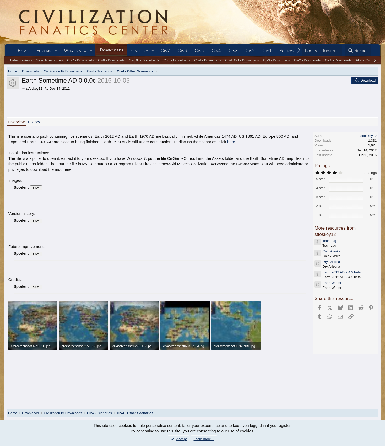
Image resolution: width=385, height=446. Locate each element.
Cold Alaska (331, 251)
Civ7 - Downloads (80, 60)
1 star (320, 215)
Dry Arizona (331, 262)
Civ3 (233, 50)
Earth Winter (331, 283)
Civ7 (165, 50)
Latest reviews (21, 60)
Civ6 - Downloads (111, 60)
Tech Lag (329, 241)
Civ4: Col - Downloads (242, 60)
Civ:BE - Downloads (144, 60)
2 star (320, 206)
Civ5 (199, 50)
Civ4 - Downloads (207, 60)
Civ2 (250, 50)
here (231, 142)
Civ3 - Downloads (276, 60)
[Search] (358, 50)
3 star (320, 197)
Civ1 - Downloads (338, 60)
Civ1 (267, 50)
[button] (56, 50)
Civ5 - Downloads (176, 60)
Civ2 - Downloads (307, 60)
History (34, 122)
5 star (320, 179)
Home (23, 50)
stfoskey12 (34, 89)
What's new (75, 50)
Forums (43, 50)
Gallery (139, 50)
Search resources (49, 60)
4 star (320, 188)
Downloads (111, 49)
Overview (16, 122)
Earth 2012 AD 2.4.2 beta (341, 272)
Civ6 (182, 50)
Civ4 (216, 50)
